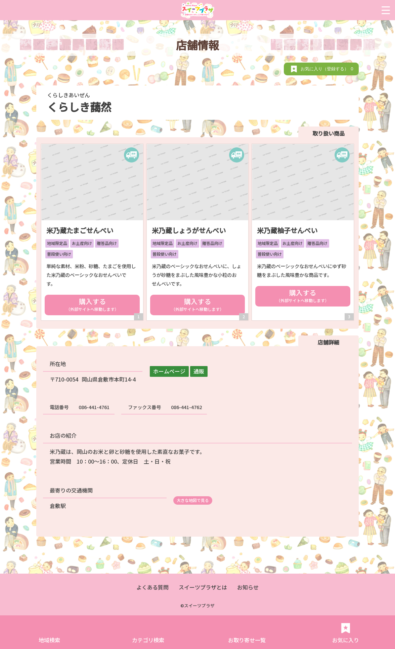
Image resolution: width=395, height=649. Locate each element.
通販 (198, 371)
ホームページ (169, 371)
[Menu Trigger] (386, 10)
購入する (92, 304)
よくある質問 (152, 587)
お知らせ (248, 587)
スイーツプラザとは (203, 587)
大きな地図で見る (193, 500)
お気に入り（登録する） (328, 68)
